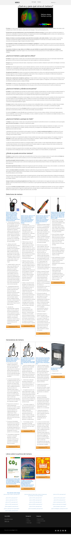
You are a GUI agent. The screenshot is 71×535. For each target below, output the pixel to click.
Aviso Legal (34, 1)
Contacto (39, 1)
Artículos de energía (40, 520)
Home (27, 519)
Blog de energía (39, 519)
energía (38, 522)
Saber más (7, 521)
